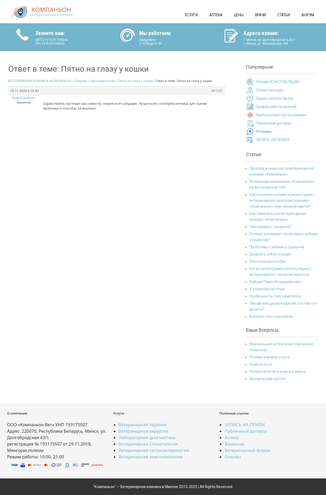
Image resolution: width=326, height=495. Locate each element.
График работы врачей (276, 107)
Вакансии (234, 444)
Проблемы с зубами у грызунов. (277, 247)
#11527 (217, 91)
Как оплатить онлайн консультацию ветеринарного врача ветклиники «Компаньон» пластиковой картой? (281, 200)
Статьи (283, 15)
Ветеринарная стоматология (148, 444)
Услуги (191, 15)
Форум (307, 15)
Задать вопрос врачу (274, 98)
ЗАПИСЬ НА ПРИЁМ (272, 140)
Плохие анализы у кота (269, 357)
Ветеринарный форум (247, 450)
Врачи (260, 15)
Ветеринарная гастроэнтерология (154, 450)
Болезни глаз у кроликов (271, 316)
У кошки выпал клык (267, 289)
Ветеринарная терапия (142, 425)
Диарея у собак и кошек (270, 254)
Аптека (215, 15)
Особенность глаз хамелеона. (275, 296)
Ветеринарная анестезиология (150, 457)
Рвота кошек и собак (267, 261)
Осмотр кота (260, 364)
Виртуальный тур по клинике (281, 115)
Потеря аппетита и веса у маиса (277, 371)
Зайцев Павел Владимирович (275, 282)
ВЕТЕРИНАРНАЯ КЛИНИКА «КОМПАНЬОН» (40, 81)
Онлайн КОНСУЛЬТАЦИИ (277, 82)
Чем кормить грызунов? (270, 227)
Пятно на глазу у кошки (135, 81)
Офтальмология (102, 81)
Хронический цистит (267, 379)
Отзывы (233, 457)
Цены (238, 15)
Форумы (81, 81)
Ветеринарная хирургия (143, 431)
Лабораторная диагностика (147, 437)
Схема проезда (269, 90)
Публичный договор (273, 123)
